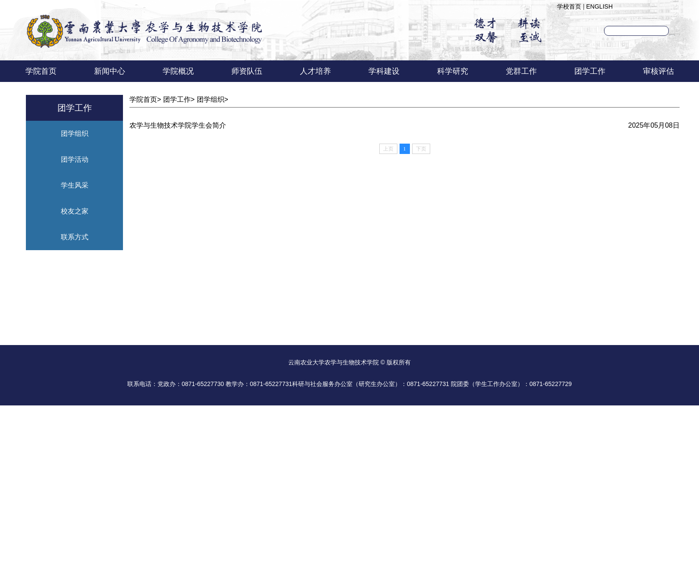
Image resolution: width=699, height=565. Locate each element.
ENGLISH (599, 6)
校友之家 (74, 211)
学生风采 (74, 185)
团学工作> (180, 99)
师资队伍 (246, 71)
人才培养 (315, 71)
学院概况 (178, 71)
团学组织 (74, 133)
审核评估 (658, 71)
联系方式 (74, 237)
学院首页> (146, 99)
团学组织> (212, 99)
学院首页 (41, 71)
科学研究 (452, 71)
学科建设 (384, 71)
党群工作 (521, 71)
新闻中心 (109, 71)
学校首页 (569, 6)
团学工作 (589, 71)
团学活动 (74, 159)
